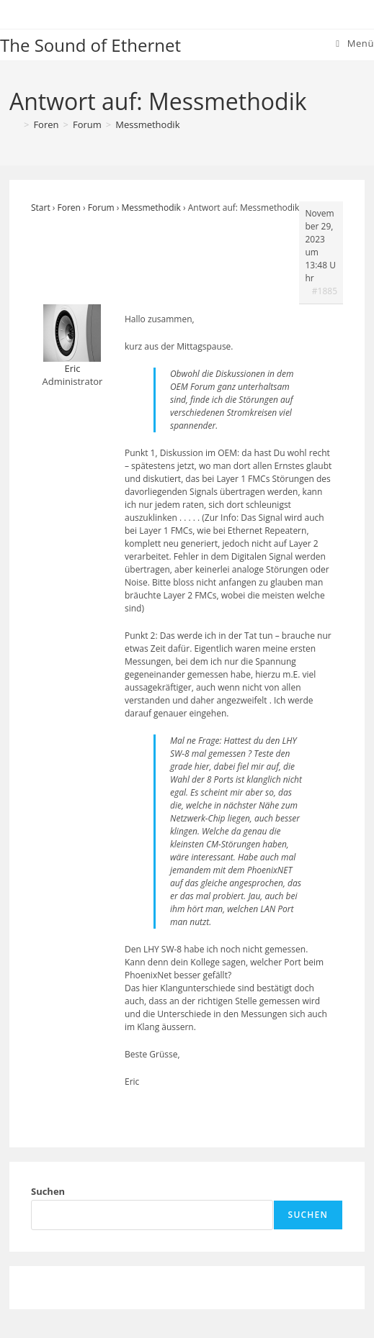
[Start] (14, 124)
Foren (69, 207)
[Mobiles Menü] (355, 43)
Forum (101, 207)
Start (40, 207)
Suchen (48, 1191)
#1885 (324, 291)
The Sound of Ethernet (90, 45)
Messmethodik (147, 124)
